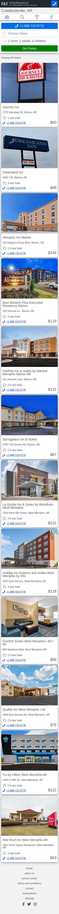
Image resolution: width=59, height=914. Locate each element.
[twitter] (29, 904)
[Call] (54, 4)
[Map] (8, 17)
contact (29, 888)
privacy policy (29, 878)
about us (29, 873)
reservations (29, 893)
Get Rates (29, 48)
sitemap (29, 898)
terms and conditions (29, 883)
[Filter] (37, 17)
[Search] (23, 17)
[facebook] (23, 904)
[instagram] (35, 904)
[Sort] (52, 17)
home (29, 868)
